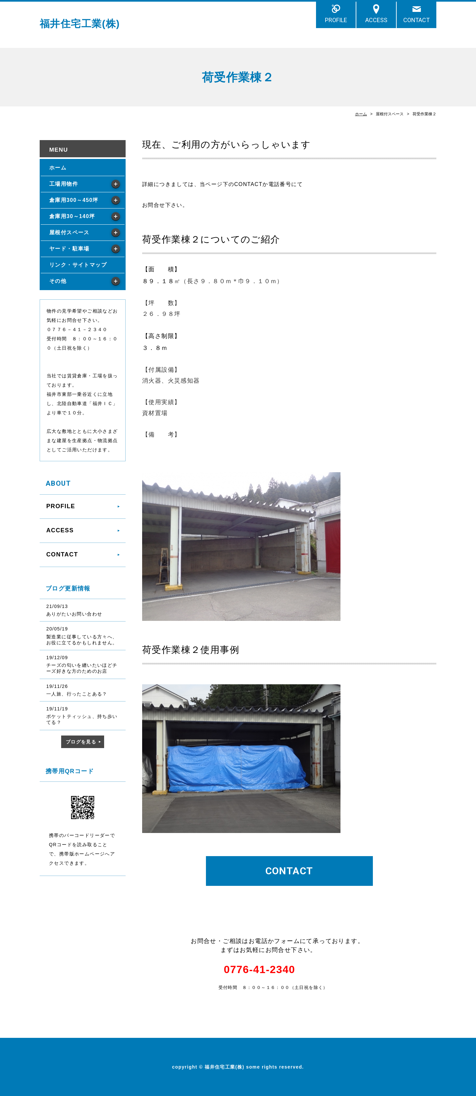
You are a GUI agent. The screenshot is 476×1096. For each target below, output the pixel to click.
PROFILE (336, 20)
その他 (57, 281)
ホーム (361, 114)
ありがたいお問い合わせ (74, 614)
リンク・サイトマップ (78, 265)
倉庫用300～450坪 (74, 200)
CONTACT (416, 20)
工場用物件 (63, 184)
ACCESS (376, 20)
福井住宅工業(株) (80, 23)
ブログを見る (81, 741)
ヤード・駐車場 (69, 248)
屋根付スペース (69, 232)
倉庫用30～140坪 (72, 216)
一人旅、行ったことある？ (76, 694)
